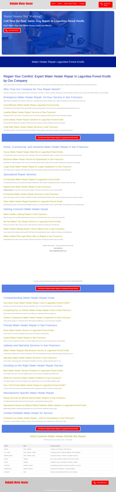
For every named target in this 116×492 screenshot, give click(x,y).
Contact (82, 3)
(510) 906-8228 (58, 248)
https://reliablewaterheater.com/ (58, 251)
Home (53, 3)
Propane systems (8, 190)
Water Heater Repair (70, 3)
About (60, 3)
